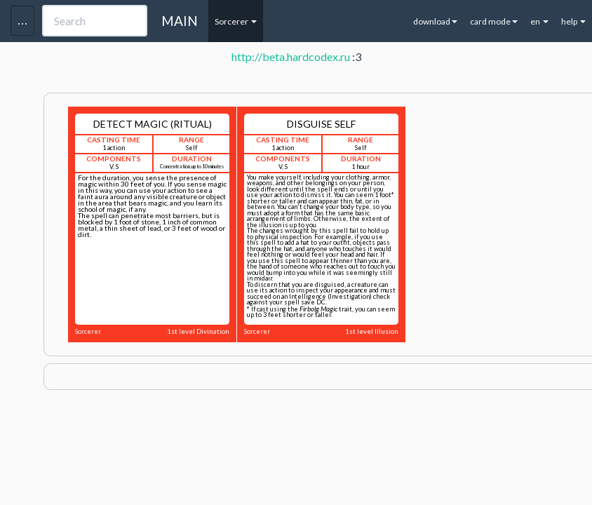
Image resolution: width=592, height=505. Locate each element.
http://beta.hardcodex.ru (290, 56)
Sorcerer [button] (236, 21)
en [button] (539, 21)
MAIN (179, 21)
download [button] (435, 21)
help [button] (573, 21)
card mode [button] (494, 21)
